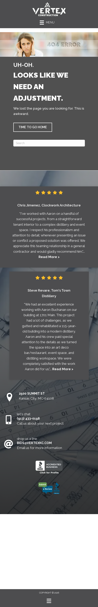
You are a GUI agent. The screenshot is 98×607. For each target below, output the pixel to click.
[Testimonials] (49, 231)
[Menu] (49, 601)
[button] (32, 127)
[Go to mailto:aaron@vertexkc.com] (49, 444)
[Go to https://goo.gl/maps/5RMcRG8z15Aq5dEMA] (49, 398)
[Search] (49, 143)
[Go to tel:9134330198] (49, 419)
